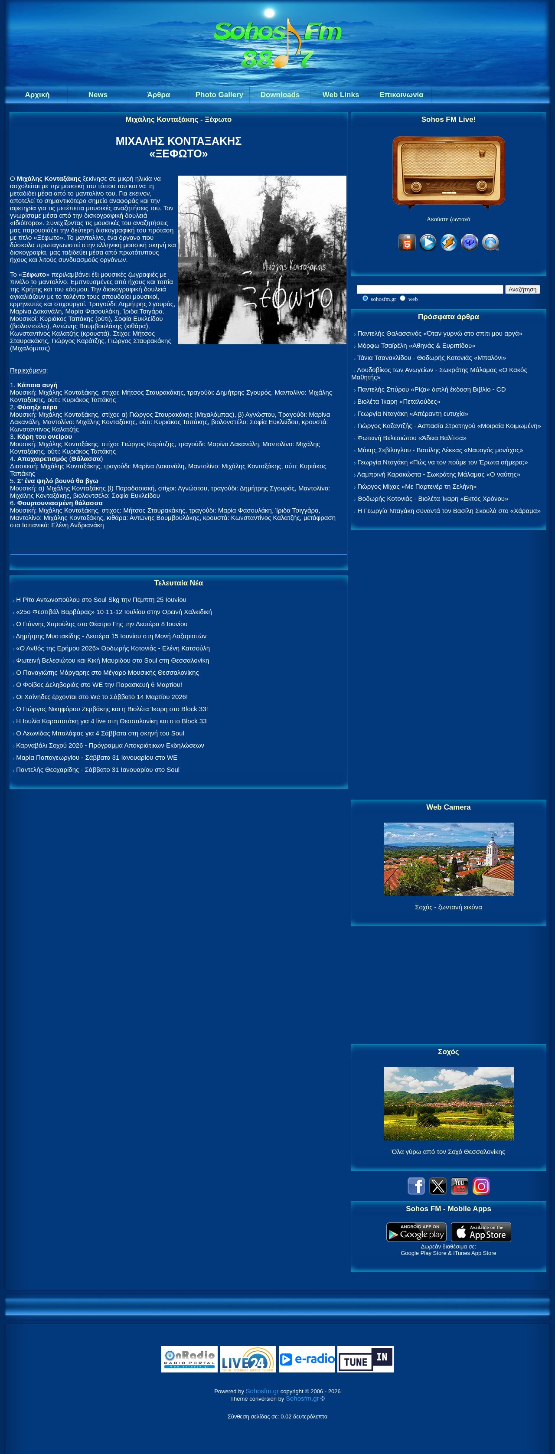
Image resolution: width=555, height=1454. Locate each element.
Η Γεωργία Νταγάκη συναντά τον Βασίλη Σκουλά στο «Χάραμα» (449, 510)
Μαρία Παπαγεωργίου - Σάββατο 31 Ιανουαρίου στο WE (96, 757)
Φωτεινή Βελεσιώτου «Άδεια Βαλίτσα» (412, 437)
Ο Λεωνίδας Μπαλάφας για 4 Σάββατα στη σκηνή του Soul (100, 733)
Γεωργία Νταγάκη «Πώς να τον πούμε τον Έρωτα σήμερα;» (442, 462)
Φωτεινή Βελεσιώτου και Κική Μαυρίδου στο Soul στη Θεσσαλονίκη (112, 660)
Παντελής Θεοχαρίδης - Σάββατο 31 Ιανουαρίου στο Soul (98, 769)
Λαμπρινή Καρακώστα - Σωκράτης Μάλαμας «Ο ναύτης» (438, 474)
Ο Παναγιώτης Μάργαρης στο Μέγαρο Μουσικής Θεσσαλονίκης (107, 672)
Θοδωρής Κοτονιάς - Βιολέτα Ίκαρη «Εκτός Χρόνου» (432, 498)
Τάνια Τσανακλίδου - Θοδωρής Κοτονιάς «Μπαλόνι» (431, 357)
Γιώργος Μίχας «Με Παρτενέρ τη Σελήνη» (417, 486)
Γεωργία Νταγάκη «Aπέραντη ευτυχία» (412, 413)
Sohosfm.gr (262, 1391)
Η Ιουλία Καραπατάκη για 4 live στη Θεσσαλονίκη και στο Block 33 (111, 721)
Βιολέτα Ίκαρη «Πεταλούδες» (399, 401)
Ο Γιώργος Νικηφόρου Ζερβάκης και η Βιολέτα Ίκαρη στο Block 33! (112, 708)
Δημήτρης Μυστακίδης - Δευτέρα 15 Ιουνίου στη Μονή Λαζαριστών (111, 636)
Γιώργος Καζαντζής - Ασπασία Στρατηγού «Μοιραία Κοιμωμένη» (449, 425)
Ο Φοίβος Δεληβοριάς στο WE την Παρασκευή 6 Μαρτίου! (99, 684)
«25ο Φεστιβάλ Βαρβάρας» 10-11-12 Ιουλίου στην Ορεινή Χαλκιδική (114, 611)
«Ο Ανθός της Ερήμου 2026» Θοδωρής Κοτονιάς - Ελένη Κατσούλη (113, 648)
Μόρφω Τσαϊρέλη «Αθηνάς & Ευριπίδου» (416, 345)
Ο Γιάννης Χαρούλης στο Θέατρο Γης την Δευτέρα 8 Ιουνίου (101, 623)
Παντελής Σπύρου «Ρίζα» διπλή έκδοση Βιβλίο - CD (431, 389)
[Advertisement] (449, 665)
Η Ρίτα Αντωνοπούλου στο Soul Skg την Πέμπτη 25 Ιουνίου (101, 599)
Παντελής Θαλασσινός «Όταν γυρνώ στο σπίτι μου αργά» (439, 333)
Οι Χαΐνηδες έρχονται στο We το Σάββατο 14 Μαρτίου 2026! (102, 696)
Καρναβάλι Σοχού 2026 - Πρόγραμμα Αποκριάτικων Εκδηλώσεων (110, 745)
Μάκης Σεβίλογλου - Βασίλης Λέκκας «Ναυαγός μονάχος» (440, 450)
